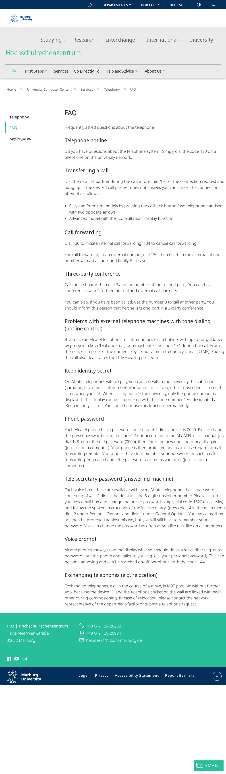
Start (87, 4)
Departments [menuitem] (118, 5)
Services (61, 71)
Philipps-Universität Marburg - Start (22, 16)
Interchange (124, 40)
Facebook (8, 656)
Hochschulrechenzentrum (16, 73)
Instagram (25, 656)
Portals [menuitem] (151, 5)
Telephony (95, 88)
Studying (54, 40)
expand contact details (216, 673)
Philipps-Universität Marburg (29, 677)
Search (211, 4)
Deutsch (178, 5)
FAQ (13, 125)
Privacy (106, 674)
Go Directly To (87, 71)
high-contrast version (196, 4)
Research (87, 40)
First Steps (37, 71)
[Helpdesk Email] (208, 765)
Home (10, 88)
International (165, 40)
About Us (156, 71)
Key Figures (20, 135)
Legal (89, 674)
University (204, 40)
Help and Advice (123, 71)
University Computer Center (42, 88)
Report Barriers (179, 674)
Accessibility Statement (138, 674)
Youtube (16, 656)
